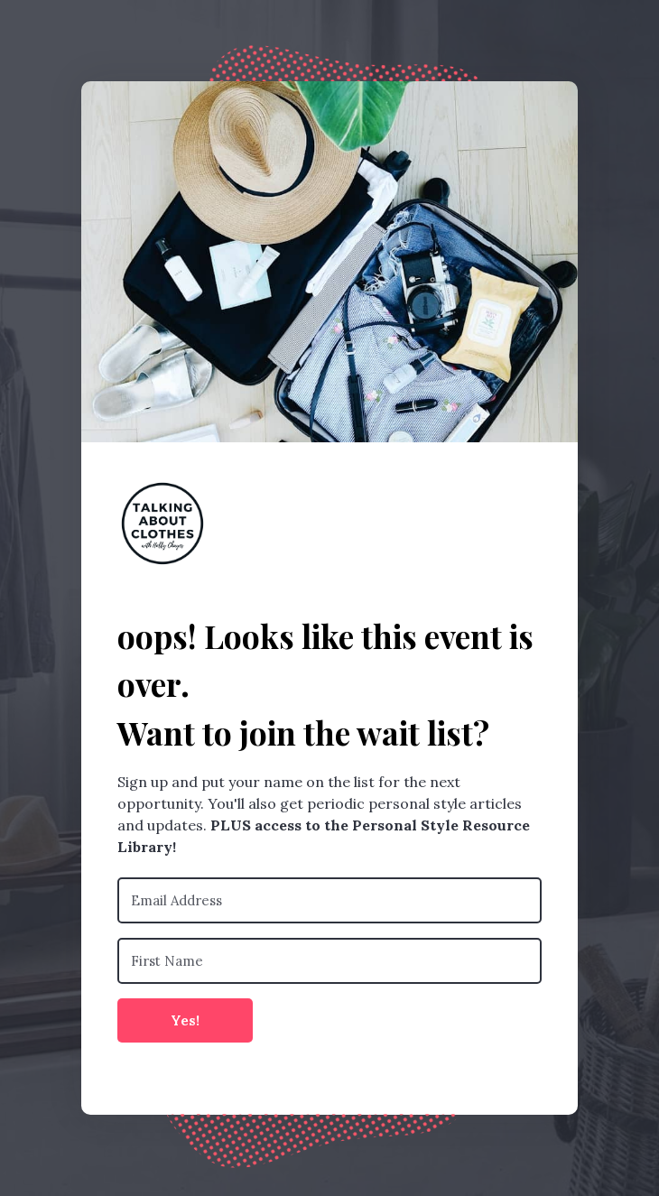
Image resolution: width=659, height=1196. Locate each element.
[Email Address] (329, 900)
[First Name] (329, 961)
